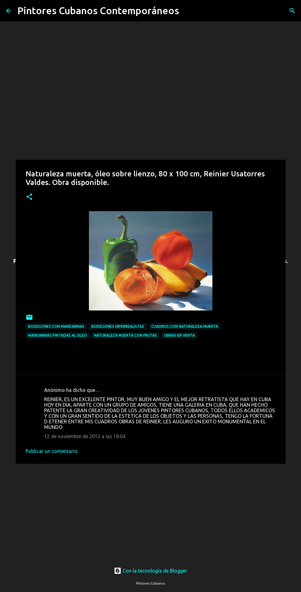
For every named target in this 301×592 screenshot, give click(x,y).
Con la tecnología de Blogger (150, 571)
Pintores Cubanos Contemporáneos (98, 10)
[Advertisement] (150, 509)
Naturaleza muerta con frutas (125, 335)
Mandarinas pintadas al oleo (57, 335)
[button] (29, 197)
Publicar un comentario (51, 451)
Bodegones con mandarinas (56, 326)
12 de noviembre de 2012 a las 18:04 (84, 436)
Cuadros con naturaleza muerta (184, 326)
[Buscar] (187, 10)
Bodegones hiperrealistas (117, 326)
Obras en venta (179, 335)
